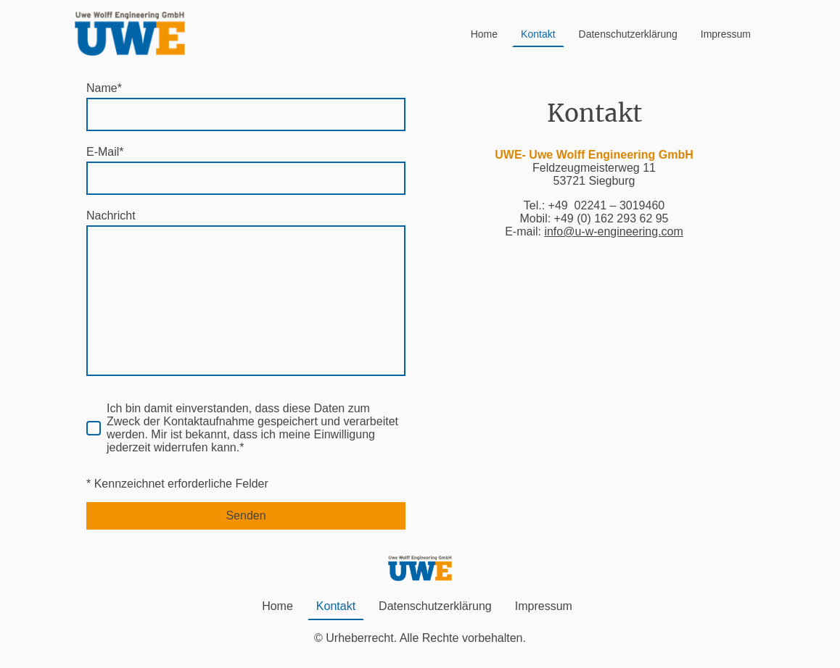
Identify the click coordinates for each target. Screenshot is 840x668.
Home (484, 34)
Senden (245, 515)
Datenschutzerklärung (628, 34)
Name (104, 88)
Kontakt (538, 34)
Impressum (726, 34)
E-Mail (105, 152)
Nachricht (111, 215)
